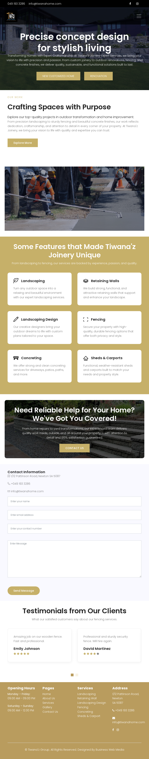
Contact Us (74, 448)
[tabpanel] (74, 647)
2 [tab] (76, 675)
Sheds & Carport (88, 716)
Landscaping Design (91, 703)
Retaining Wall (87, 698)
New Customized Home (58, 76)
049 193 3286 (16, 4)
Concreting (85, 712)
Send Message (23, 591)
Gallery (47, 707)
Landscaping (86, 694)
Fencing (82, 707)
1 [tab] (72, 675)
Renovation (98, 76)
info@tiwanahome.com (45, 4)
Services (48, 703)
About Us (48, 698)
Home (46, 694)
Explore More (23, 143)
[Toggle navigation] (138, 16)
